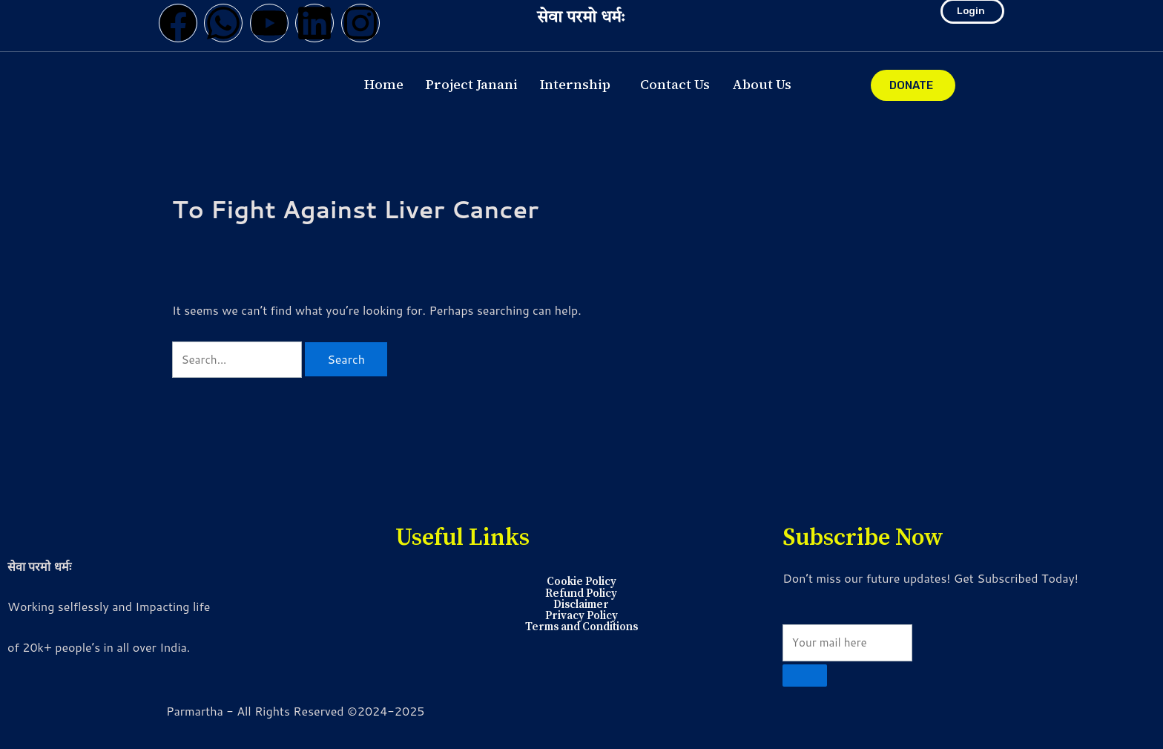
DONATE (911, 85)
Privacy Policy (581, 616)
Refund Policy (581, 592)
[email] (851, 641)
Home (383, 84)
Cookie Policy (581, 580)
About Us (761, 84)
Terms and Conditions (581, 628)
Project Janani (472, 84)
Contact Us (675, 84)
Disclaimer (581, 604)
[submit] (805, 675)
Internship (575, 84)
